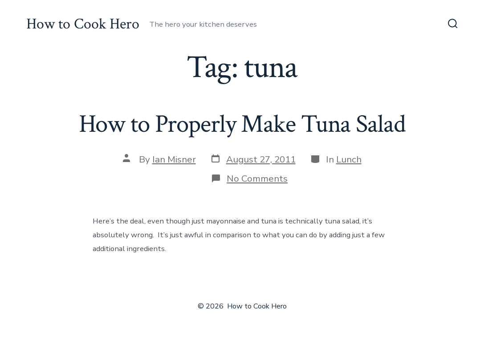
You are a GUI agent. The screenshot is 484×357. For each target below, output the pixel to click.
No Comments (257, 178)
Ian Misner (174, 159)
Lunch (349, 159)
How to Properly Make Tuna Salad (242, 124)
